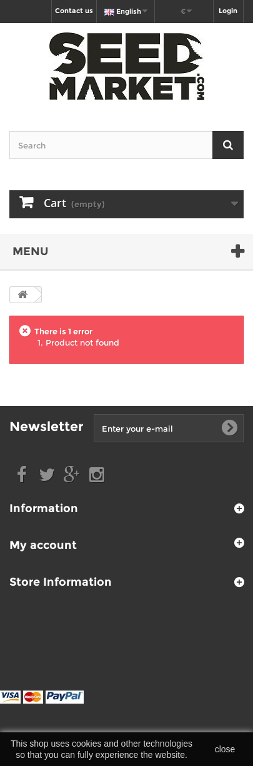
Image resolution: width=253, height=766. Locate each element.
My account (43, 545)
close (225, 749)
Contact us (74, 10)
